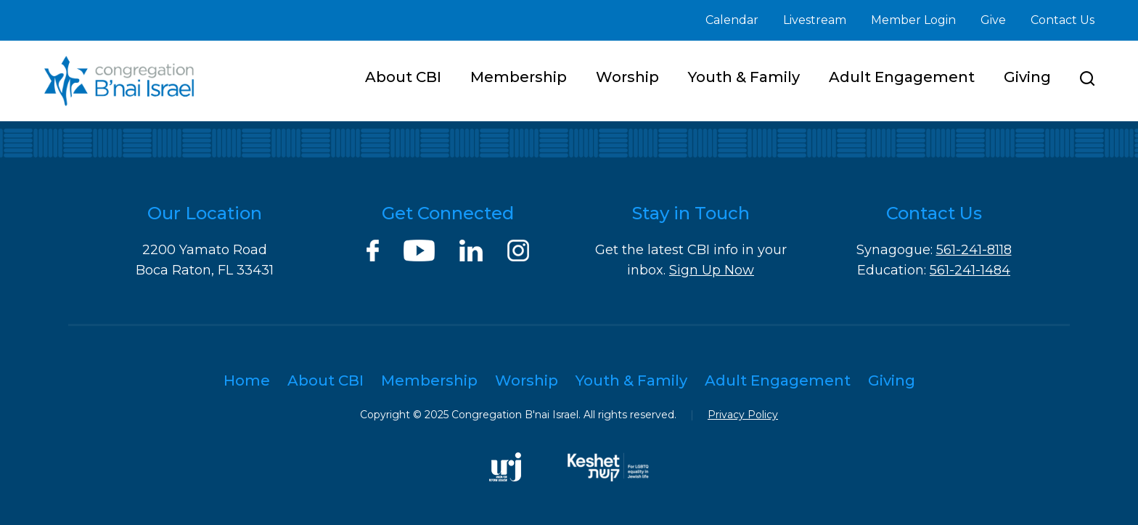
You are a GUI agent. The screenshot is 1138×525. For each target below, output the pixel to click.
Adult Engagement (902, 77)
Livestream (814, 20)
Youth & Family (744, 77)
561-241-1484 (970, 270)
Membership (518, 77)
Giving (1027, 77)
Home (247, 380)
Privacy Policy (743, 414)
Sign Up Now (711, 270)
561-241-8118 (974, 250)
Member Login (913, 20)
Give (993, 20)
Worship (627, 77)
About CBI (403, 77)
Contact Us (1062, 20)
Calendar (731, 20)
